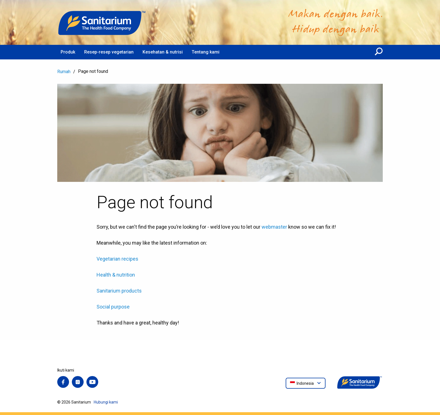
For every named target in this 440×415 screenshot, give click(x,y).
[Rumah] (102, 22)
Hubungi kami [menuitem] (106, 402)
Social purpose (113, 307)
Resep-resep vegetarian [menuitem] (109, 52)
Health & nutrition (116, 275)
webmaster (274, 227)
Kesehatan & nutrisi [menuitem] (163, 52)
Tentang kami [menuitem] (205, 52)
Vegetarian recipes (117, 259)
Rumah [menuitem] (63, 71)
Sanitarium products (119, 291)
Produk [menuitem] (68, 52)
